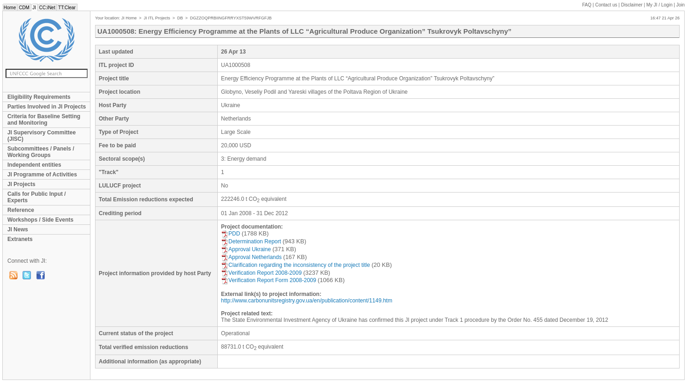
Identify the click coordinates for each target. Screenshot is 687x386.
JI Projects (21, 184)
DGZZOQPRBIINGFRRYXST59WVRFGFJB (231, 18)
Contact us (606, 4)
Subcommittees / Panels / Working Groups (40, 151)
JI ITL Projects (157, 18)
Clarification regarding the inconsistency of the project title (295, 265)
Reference (20, 210)
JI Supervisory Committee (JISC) (41, 135)
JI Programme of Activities (42, 174)
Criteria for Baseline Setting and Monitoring (43, 119)
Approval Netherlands (251, 257)
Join (680, 4)
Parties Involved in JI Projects (46, 106)
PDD (230, 233)
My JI (659, 4)
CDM (24, 7)
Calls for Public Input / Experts (36, 197)
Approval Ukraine (246, 249)
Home (9, 7)
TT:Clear (67, 7)
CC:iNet (47, 7)
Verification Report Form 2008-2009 (268, 280)
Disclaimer (632, 4)
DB (180, 18)
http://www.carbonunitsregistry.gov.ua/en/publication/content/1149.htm (306, 300)
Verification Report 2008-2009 (261, 273)
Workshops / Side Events (40, 220)
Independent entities (34, 165)
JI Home (129, 18)
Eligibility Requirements (39, 97)
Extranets (20, 239)
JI (34, 7)
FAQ (586, 4)
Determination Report (251, 241)
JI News (17, 229)
